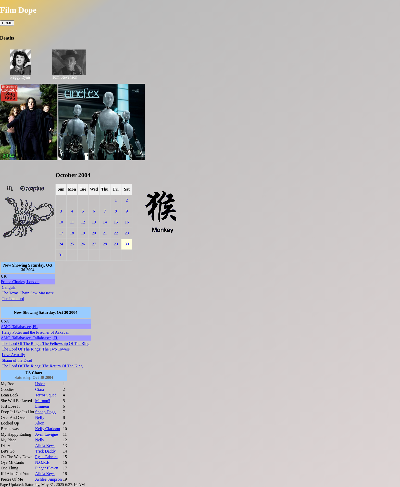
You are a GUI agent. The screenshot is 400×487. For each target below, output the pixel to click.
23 (127, 233)
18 (72, 233)
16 (127, 222)
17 (61, 233)
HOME (7, 23)
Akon (39, 423)
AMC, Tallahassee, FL (19, 326)
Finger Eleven (46, 468)
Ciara (39, 389)
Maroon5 (42, 400)
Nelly (39, 417)
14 (105, 222)
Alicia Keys (45, 445)
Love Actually (13, 355)
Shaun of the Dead (17, 360)
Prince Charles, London (20, 282)
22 (116, 233)
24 (61, 244)
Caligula (9, 287)
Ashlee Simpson (48, 479)
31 (61, 255)
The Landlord (13, 298)
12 (83, 222)
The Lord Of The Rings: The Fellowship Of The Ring (46, 343)
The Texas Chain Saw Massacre (28, 293)
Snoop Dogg (45, 412)
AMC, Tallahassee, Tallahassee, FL (29, 338)
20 (94, 233)
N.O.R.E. (43, 462)
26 (83, 244)
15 (116, 222)
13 (94, 222)
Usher (40, 384)
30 (127, 244)
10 (61, 222)
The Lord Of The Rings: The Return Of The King (42, 366)
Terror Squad (46, 395)
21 (105, 233)
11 (72, 222)
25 (72, 244)
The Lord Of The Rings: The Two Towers (36, 349)
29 (116, 244)
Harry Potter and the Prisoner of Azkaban (35, 332)
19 (83, 233)
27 (94, 244)
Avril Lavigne (46, 434)
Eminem (42, 406)
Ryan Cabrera (46, 457)
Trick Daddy (45, 451)
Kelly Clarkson (47, 429)
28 (105, 244)
